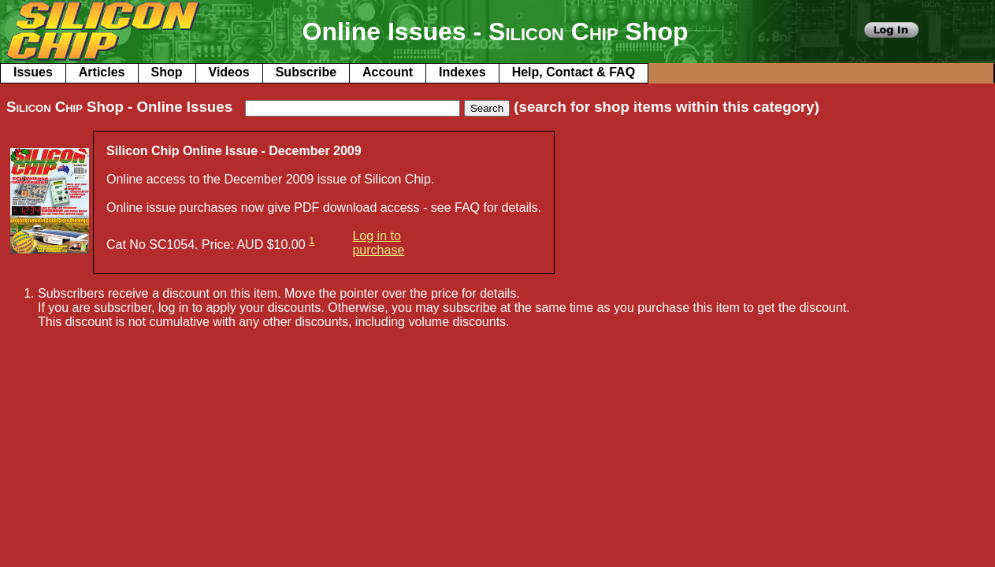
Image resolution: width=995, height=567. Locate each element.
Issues (33, 72)
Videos (229, 72)
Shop (167, 72)
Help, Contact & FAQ (573, 72)
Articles (102, 72)
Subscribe (306, 72)
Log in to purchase (378, 243)
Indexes (462, 72)
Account (387, 72)
